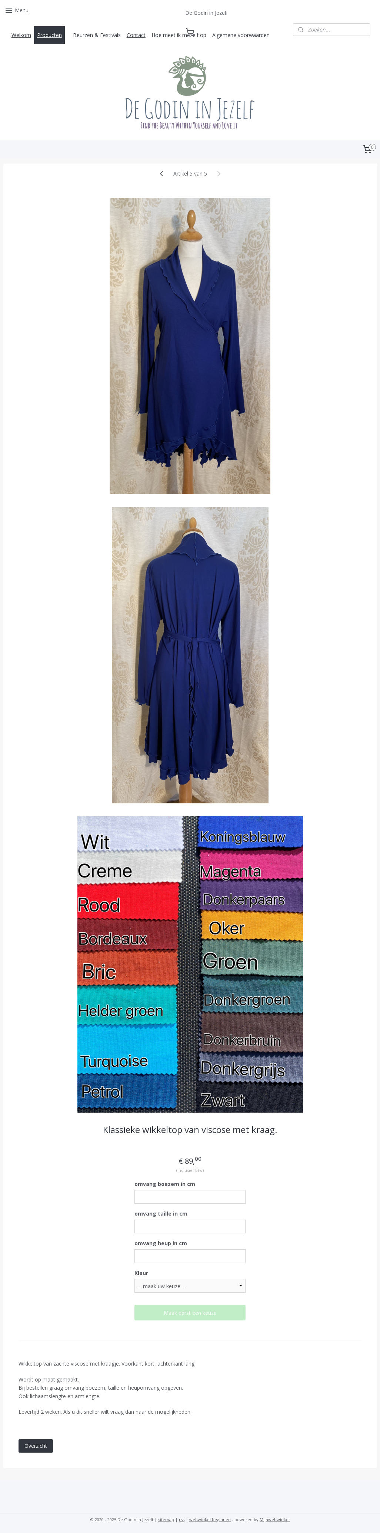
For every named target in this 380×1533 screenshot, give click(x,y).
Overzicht (35, 1445)
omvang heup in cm (160, 1243)
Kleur (141, 1272)
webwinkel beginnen (210, 1519)
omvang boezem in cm (164, 1183)
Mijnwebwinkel (275, 1519)
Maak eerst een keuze (190, 1312)
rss (181, 1519)
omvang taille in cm (160, 1213)
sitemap (166, 1519)
